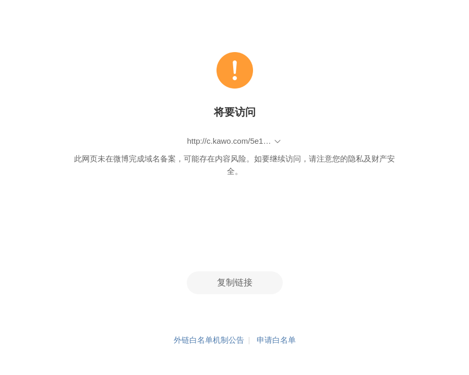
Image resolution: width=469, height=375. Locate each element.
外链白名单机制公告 (209, 340)
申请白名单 (276, 340)
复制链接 (234, 283)
